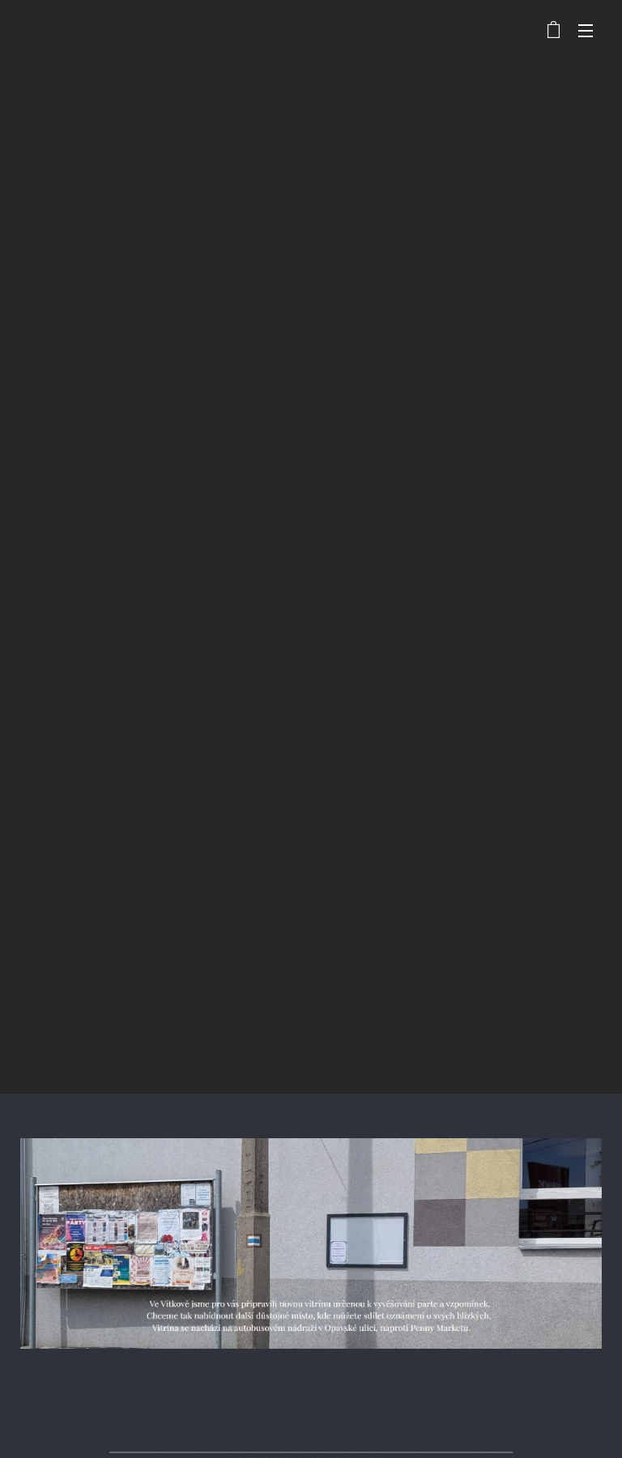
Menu (585, 31)
